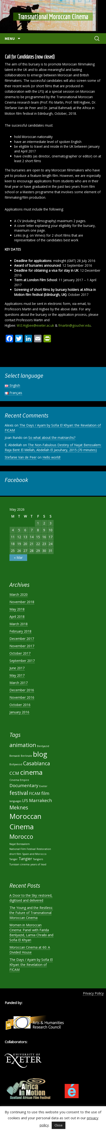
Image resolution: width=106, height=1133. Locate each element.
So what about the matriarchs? (51, 437)
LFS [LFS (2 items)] (25, 800)
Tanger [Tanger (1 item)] (13, 859)
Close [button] (59, 1125)
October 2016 (19, 704)
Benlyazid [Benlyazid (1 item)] (43, 746)
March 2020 (18, 594)
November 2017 (21, 646)
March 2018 (18, 624)
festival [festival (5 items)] (18, 793)
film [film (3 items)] (45, 793)
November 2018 (21, 602)
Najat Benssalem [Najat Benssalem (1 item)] (19, 844)
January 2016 (19, 712)
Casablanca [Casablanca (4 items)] (36, 763)
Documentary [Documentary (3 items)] (23, 785)
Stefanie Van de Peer (21, 457)
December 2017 (21, 638)
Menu (10, 38)
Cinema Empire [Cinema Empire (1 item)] (19, 780)
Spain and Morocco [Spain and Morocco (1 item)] (34, 854)
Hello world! (51, 457)
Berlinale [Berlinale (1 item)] (26, 755)
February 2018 (20, 631)
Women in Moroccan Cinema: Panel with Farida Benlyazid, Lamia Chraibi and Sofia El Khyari (31, 932)
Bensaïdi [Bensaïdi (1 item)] (14, 755)
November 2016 (21, 697)
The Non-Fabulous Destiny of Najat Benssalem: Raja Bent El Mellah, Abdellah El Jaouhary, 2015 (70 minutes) (53, 447)
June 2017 (17, 668)
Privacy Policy (93, 993)
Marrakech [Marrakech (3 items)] (40, 800)
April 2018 (17, 616)
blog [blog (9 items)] (40, 754)
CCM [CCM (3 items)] (14, 773)
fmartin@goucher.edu (74, 325)
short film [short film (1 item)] (15, 854)
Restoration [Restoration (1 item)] (44, 849)
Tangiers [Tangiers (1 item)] (38, 859)
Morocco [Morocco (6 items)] (21, 836)
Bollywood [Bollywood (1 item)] (15, 764)
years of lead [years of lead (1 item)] (38, 864)
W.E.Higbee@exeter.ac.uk (35, 325)
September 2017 (22, 660)
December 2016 (21, 690)
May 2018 (17, 609)
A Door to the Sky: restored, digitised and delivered (30, 898)
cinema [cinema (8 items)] (31, 772)
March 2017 (18, 682)
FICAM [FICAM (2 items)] (34, 793)
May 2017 (17, 675)
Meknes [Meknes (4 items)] (18, 807)
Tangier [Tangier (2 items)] (25, 858)
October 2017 (19, 653)
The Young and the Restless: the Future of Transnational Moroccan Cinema (31, 912)
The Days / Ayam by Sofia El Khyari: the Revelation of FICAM (31, 964)
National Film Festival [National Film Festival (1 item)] (22, 849)
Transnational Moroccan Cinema (53, 17)
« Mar (18, 557)
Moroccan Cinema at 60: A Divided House (29, 949)
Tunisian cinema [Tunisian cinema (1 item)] (19, 864)
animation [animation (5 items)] (22, 745)
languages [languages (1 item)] (15, 801)
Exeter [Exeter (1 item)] (43, 786)
